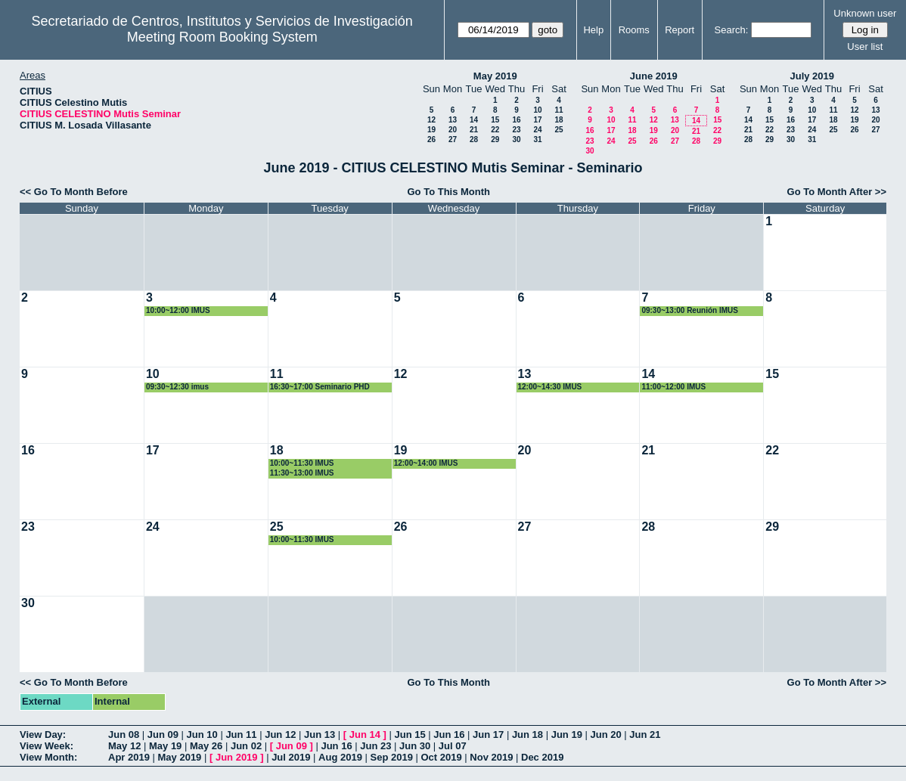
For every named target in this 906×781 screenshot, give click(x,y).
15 (495, 120)
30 (516, 139)
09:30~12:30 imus (177, 387)
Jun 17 (488, 734)
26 (431, 139)
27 (452, 139)
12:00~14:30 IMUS (550, 387)
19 (431, 130)
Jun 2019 (237, 757)
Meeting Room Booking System (222, 37)
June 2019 (654, 76)
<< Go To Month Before (74, 191)
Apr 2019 (129, 757)
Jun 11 (240, 734)
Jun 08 (123, 734)
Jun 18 (527, 734)
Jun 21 (644, 734)
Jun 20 (605, 734)
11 (558, 110)
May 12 (124, 746)
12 (431, 120)
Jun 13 (319, 734)
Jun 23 (375, 746)
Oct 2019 (440, 757)
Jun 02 (246, 746)
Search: (732, 30)
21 (474, 130)
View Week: (46, 746)
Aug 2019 (340, 757)
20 (452, 130)
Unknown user (864, 13)
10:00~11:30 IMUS (302, 463)
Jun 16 (448, 734)
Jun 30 (414, 746)
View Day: (43, 734)
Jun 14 (364, 734)
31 (537, 139)
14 (474, 120)
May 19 (165, 746)
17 (537, 120)
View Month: (48, 757)
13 (452, 120)
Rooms (634, 30)
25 (558, 130)
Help (593, 30)
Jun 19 (566, 734)
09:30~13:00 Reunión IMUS (689, 310)
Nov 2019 (491, 757)
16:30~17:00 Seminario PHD (320, 387)
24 (537, 130)
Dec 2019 (542, 757)
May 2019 (495, 76)
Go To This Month (449, 191)
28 (474, 139)
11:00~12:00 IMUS (673, 387)
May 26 (206, 746)
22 (495, 130)
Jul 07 (453, 746)
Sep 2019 (392, 757)
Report (679, 30)
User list (865, 46)
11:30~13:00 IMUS (302, 473)
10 (537, 110)
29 (495, 139)
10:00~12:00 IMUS (178, 310)
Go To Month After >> (836, 191)
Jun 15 (409, 734)
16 (516, 120)
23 (516, 130)
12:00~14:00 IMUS (426, 463)
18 (558, 120)
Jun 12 (280, 734)
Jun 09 (162, 734)
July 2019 (812, 76)
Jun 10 (202, 734)
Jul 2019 (290, 757)
